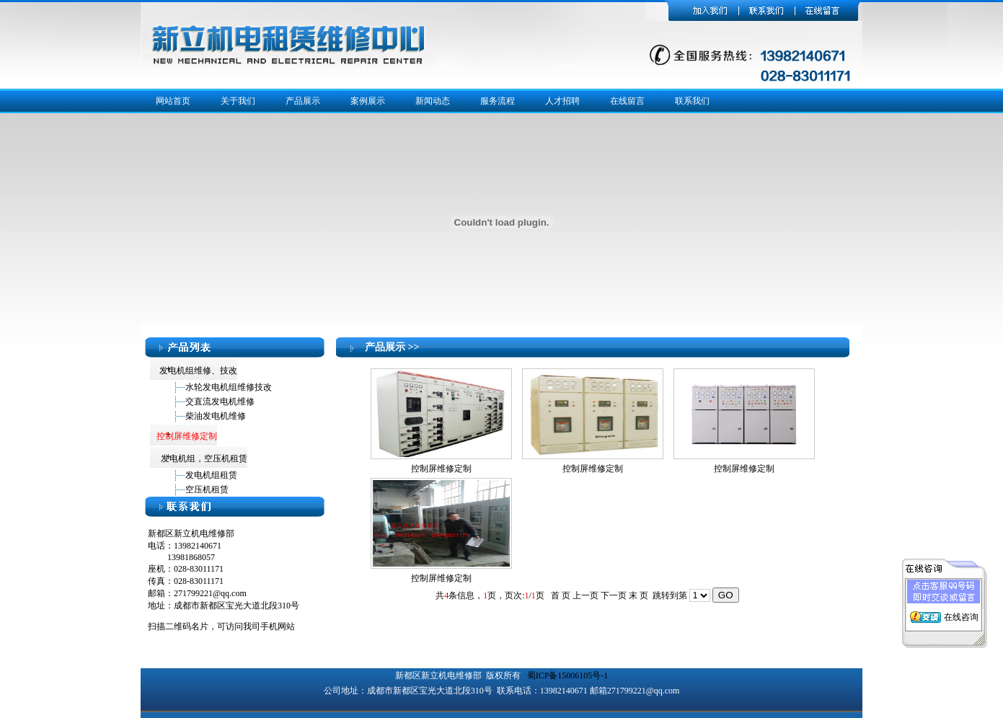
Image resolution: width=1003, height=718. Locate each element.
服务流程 (497, 101)
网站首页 (173, 101)
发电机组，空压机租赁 (203, 458)
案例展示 (367, 101)
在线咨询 (961, 615)
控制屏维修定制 (441, 469)
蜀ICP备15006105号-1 (568, 675)
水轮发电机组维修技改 (228, 387)
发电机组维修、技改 (197, 370)
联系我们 (692, 101)
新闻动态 (432, 101)
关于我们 (238, 101)
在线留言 (627, 101)
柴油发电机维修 (215, 416)
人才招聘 (562, 101)
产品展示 (303, 101)
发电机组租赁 (211, 475)
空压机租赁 (207, 489)
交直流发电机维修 (220, 401)
